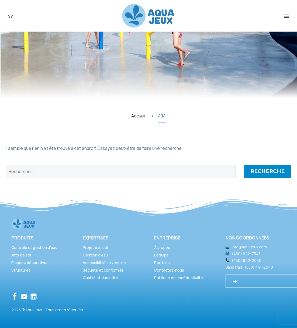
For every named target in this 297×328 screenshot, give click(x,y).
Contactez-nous (169, 270)
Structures (21, 270)
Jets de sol (21, 255)
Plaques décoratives (30, 262)
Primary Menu (286, 16)
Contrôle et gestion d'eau (34, 247)
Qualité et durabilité (100, 277)
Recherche (267, 171)
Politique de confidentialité (178, 277)
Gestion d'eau (95, 255)
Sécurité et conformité (103, 270)
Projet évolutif (95, 247)
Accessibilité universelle (104, 262)
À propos (162, 247)
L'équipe (161, 255)
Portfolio (162, 262)
